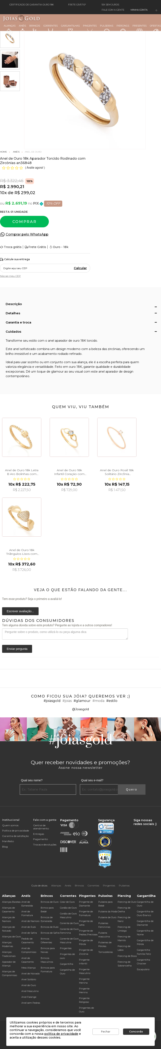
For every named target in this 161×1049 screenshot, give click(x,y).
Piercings (123, 29)
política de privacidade (61, 1034)
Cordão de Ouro (68, 907)
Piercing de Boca (127, 956)
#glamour (82, 701)
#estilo (111, 701)
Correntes (50, 29)
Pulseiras (106, 29)
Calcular (80, 268)
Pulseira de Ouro (107, 917)
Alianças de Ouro (11, 936)
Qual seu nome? (32, 780)
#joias (67, 701)
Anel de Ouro (28, 985)
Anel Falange (28, 997)
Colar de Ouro (67, 901)
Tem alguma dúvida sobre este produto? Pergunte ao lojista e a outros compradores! (57, 625)
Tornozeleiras (105, 952)
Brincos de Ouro (49, 901)
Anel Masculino (30, 991)
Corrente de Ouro (69, 923)
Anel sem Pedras (30, 1002)
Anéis (22, 29)
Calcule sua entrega (15, 259)
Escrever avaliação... (20, 611)
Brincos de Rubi (49, 927)
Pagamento (40, 839)
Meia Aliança (28, 967)
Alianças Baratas (11, 901)
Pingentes (90, 29)
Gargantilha (66, 963)
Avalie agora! (35, 167)
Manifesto (8, 841)
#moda (98, 701)
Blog (5, 846)
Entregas (38, 833)
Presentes (139, 29)
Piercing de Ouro (127, 901)
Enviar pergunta (17, 649)
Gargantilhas (70, 29)
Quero (131, 789)
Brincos (34, 29)
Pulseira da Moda (107, 911)
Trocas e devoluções (44, 844)
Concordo (136, 1031)
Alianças (10, 29)
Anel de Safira (29, 932)
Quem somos (10, 825)
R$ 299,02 (24, 192)
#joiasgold (52, 701)
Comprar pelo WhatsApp (27, 234)
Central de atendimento (41, 827)
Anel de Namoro (30, 921)
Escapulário (143, 969)
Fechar (105, 1031)
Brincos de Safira (50, 932)
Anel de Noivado (30, 973)
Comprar (24, 221)
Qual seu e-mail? (92, 780)
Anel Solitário (28, 979)
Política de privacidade (15, 830)
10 (3, 192)
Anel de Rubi (28, 927)
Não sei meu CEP (10, 276)
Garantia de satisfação (15, 836)
